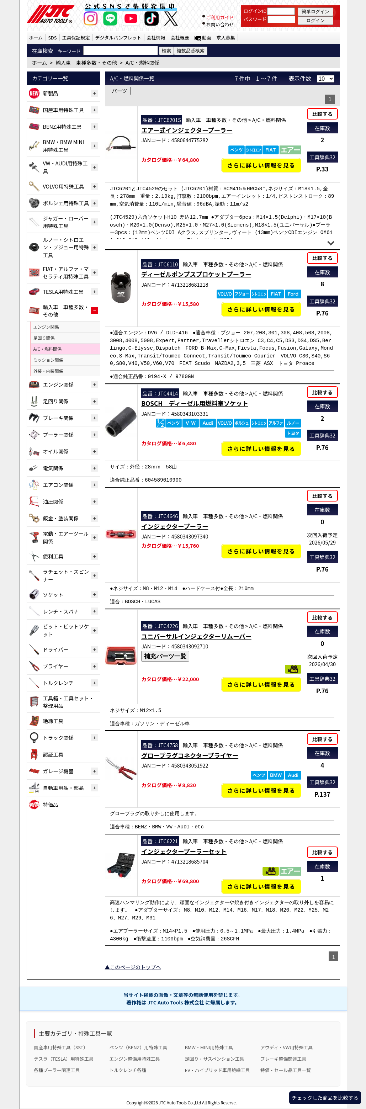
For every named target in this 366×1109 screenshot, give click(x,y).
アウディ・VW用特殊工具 (286, 1047)
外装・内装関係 (48, 371)
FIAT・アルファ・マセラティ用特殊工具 (66, 272)
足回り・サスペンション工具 (214, 1058)
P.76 (322, 312)
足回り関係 (44, 338)
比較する (322, 113)
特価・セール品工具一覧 (285, 1070)
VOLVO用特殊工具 (63, 186)
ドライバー (56, 649)
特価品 (50, 804)
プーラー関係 (58, 434)
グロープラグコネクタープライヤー (189, 755)
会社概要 (180, 37)
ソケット (53, 594)
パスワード (255, 19)
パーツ (119, 90)
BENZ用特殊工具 (62, 126)
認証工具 (53, 754)
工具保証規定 (76, 37)
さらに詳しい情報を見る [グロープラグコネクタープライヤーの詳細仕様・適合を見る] (261, 790)
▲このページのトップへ (133, 967)
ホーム (36, 37)
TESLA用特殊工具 (63, 291)
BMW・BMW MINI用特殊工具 (63, 145)
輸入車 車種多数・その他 (66, 310)
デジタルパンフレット (118, 37)
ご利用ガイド (220, 17)
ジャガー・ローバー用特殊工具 (66, 222)
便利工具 (53, 556)
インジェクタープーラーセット (184, 851)
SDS (52, 37)
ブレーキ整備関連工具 (283, 1058)
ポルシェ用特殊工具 (66, 203)
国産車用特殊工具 (63, 109)
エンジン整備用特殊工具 (134, 1058)
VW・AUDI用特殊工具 (65, 167)
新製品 (50, 93)
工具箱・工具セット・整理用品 (68, 702)
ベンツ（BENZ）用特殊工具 (138, 1047)
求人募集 (226, 37)
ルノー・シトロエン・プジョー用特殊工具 (66, 247)
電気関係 (53, 468)
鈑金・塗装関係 (61, 518)
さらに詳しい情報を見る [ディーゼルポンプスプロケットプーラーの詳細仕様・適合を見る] (261, 309)
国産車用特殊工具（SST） (61, 1047)
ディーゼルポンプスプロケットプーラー (196, 274)
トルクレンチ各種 (127, 1070)
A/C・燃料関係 (47, 349)
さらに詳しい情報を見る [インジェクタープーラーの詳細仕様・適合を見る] (261, 551)
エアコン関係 (58, 484)
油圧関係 (53, 501)
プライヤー (56, 666)
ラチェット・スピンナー (66, 575)
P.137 (322, 794)
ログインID (255, 10)
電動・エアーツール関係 (66, 537)
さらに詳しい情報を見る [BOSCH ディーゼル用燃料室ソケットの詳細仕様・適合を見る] (261, 449)
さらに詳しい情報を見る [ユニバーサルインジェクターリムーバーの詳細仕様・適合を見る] (261, 684)
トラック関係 (58, 737)
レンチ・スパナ (61, 611)
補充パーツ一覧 (165, 656)
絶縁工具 (53, 721)
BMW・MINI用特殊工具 (209, 1047)
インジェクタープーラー (174, 526)
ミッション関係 (48, 360)
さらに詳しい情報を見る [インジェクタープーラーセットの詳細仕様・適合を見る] (261, 886)
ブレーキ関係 (58, 417)
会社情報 (156, 37)
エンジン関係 (46, 327)
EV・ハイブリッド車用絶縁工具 (217, 1070)
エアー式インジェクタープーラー (186, 130)
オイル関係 (56, 451)
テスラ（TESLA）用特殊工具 (64, 1058)
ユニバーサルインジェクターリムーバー (196, 636)
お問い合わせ (220, 24)
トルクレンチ (58, 682)
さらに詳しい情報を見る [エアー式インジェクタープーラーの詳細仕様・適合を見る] (261, 165)
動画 (206, 37)
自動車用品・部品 (63, 787)
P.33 (322, 168)
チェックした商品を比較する (325, 1097)
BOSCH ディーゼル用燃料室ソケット (194, 403)
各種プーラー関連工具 (57, 1070)
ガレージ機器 (58, 771)
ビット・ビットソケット (66, 630)
